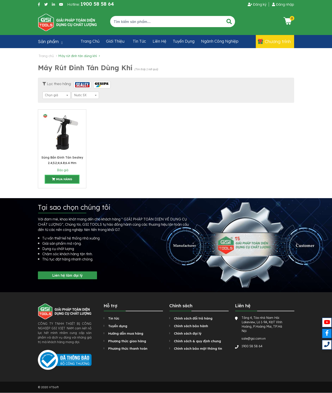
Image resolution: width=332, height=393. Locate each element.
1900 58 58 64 (252, 346)
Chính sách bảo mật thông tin (198, 348)
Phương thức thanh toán (127, 348)
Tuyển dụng (183, 41)
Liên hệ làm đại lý (67, 275)
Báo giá (62, 170)
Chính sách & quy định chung (197, 341)
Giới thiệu (115, 41)
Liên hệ (159, 41)
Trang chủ (90, 41)
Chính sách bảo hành (191, 326)
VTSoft (54, 387)
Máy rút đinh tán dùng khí (77, 56)
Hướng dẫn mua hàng (125, 333)
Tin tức (139, 41)
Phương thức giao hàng (127, 341)
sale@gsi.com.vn (254, 339)
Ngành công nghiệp (219, 41)
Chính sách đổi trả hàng (193, 318)
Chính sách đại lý (187, 333)
